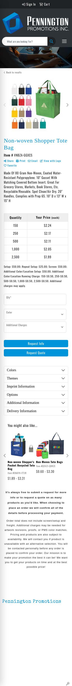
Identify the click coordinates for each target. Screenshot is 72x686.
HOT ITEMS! (10, 672)
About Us (8, 642)
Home (6, 637)
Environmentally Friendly (18, 667)
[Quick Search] (25, 41)
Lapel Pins (9, 661)
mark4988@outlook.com (19, 627)
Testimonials (11, 653)
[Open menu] (64, 41)
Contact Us (9, 648)
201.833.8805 (11, 622)
